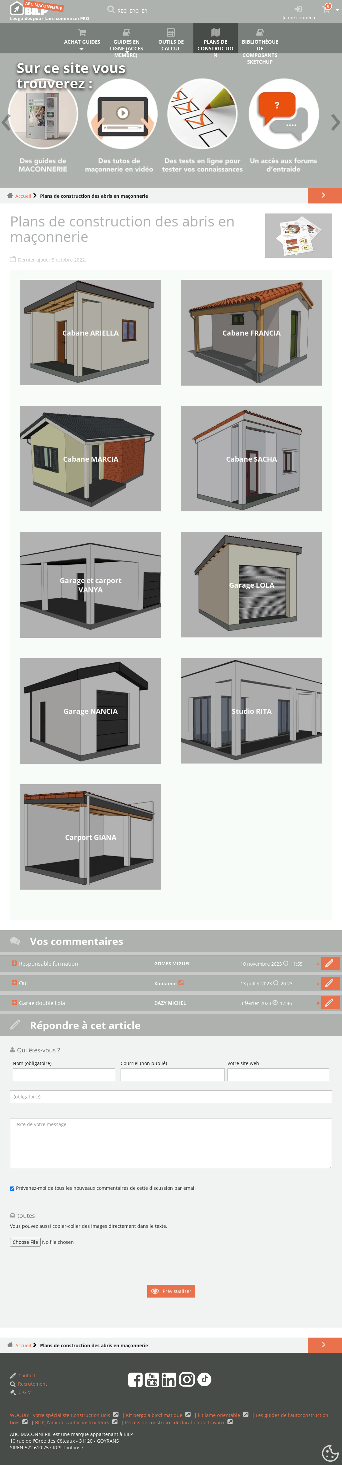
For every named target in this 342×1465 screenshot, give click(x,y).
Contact (22, 1375)
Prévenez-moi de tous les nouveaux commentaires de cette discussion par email (106, 1188)
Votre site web (243, 1063)
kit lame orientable (219, 1415)
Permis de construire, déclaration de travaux (175, 1422)
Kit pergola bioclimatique (155, 1415)
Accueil (23, 196)
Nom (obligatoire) (32, 1063)
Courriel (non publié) (144, 1063)
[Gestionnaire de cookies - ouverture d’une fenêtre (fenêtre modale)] (330, 1453)
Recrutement (28, 1384)
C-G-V (20, 1392)
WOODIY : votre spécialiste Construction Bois (61, 1415)
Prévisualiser (177, 1291)
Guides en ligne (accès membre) (126, 40)
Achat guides (82, 36)
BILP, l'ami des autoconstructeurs (73, 1422)
